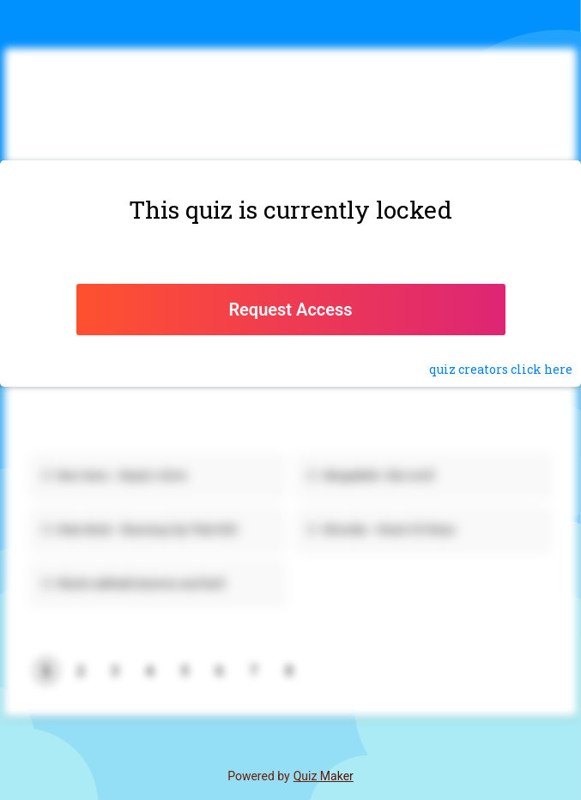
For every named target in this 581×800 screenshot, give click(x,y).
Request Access (290, 309)
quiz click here (500, 369)
